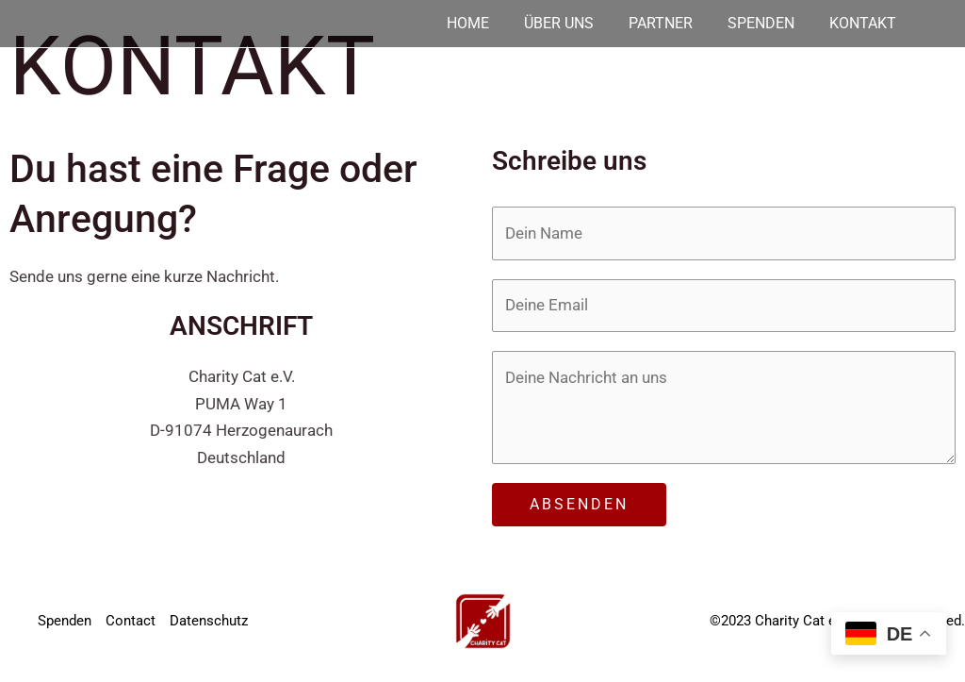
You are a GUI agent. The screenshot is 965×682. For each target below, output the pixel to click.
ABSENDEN (579, 504)
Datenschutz (209, 620)
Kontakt (861, 23)
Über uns (552, 23)
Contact (130, 620)
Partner (656, 23)
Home (460, 23)
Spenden (757, 23)
